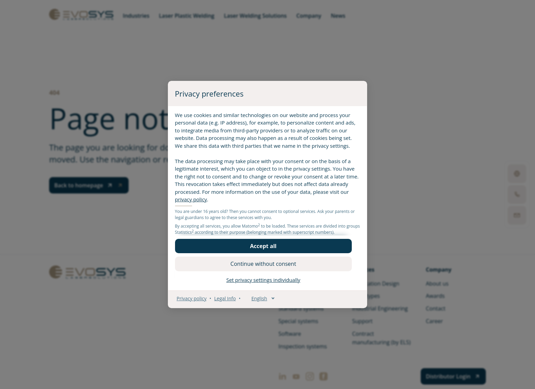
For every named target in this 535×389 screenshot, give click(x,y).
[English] (263, 302)
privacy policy (232, 203)
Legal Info (229, 302)
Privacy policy (196, 302)
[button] (267, 250)
